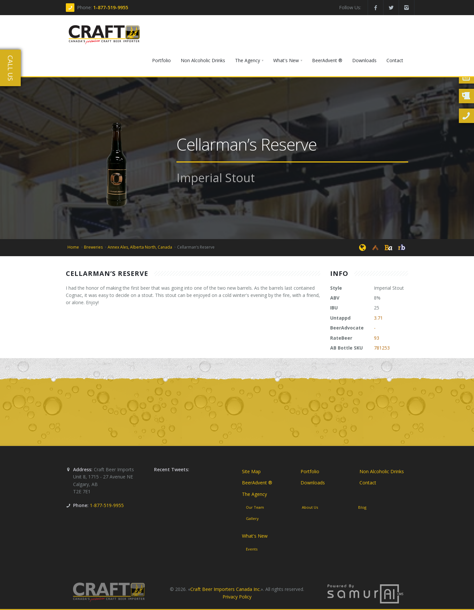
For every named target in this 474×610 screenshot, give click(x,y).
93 (376, 338)
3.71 (378, 318)
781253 (382, 348)
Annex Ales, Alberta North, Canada (140, 247)
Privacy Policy (237, 597)
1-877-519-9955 (110, 7)
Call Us (10, 68)
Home (73, 247)
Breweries (93, 247)
